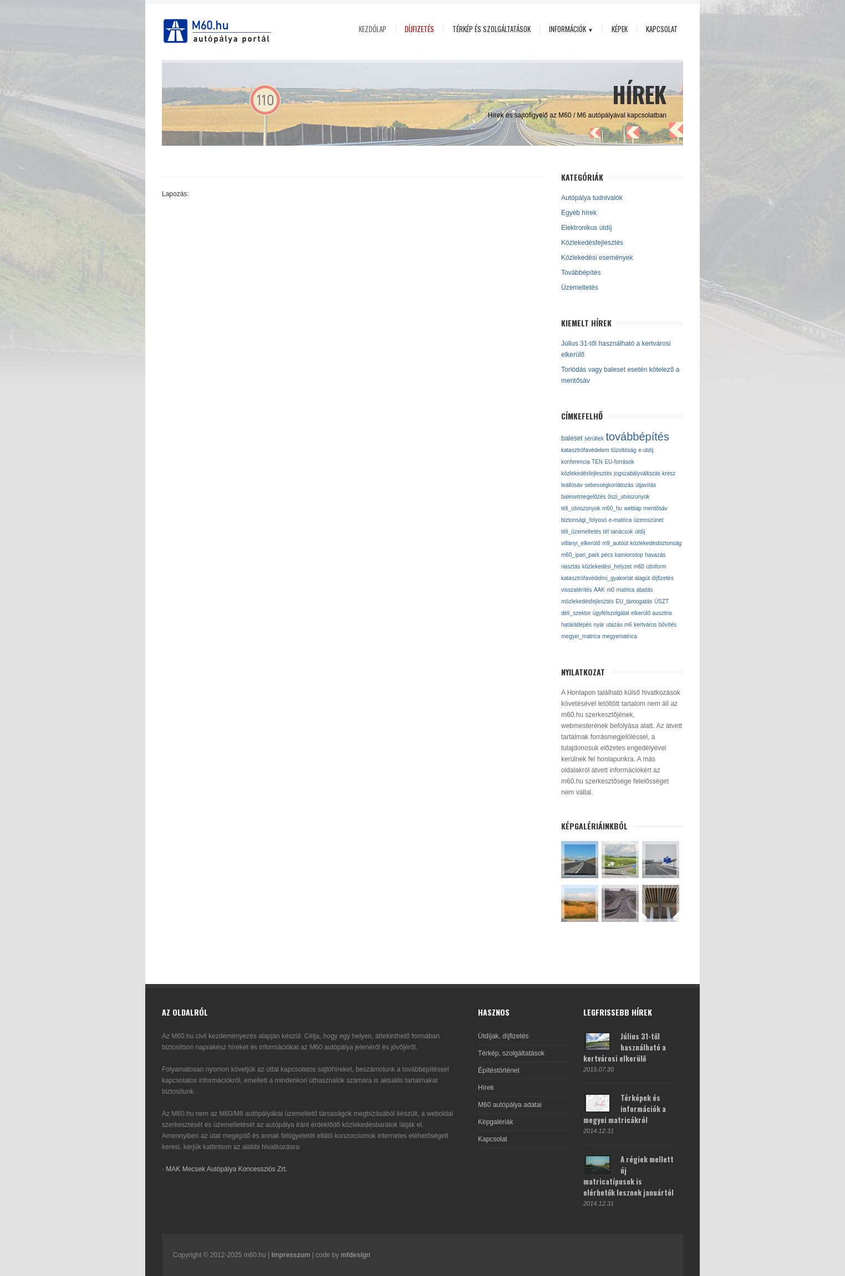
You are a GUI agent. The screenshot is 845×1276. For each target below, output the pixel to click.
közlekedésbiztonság (656, 543)
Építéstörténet (499, 1070)
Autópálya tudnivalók (592, 198)
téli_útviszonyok (580, 508)
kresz (668, 473)
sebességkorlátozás (608, 485)
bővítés (667, 625)
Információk (568, 29)
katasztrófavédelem (585, 450)
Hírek (486, 1087)
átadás (645, 590)
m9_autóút (615, 543)
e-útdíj (646, 450)
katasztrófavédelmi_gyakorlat (597, 578)
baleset (572, 438)
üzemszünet (649, 520)
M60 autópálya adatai (510, 1105)
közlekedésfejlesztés (586, 473)
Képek (620, 29)
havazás (655, 555)
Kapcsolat (662, 29)
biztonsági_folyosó (584, 520)
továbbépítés (637, 437)
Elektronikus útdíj (586, 228)
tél (606, 532)
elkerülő (640, 613)
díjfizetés (662, 578)
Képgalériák (495, 1122)
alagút (642, 578)
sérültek (594, 438)
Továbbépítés (580, 272)
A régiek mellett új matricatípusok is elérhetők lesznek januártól (628, 1176)
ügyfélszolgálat (611, 613)
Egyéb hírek (579, 213)
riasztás (570, 566)
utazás (614, 625)
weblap (633, 508)
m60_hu (612, 508)
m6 (628, 625)
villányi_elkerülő (580, 543)
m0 (610, 590)
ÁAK (599, 590)
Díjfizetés (419, 29)
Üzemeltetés (579, 287)
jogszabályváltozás (637, 473)
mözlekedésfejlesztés (587, 601)
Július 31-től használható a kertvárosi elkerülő (624, 1047)
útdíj (640, 532)
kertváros (645, 625)
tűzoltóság (624, 450)
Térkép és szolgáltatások (491, 29)
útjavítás (645, 485)
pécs (607, 555)
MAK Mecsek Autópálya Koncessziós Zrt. (226, 1169)
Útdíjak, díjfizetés (503, 1036)
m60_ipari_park (580, 555)
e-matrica (620, 520)
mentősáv (655, 508)
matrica (626, 590)
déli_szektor (576, 613)
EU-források (619, 462)
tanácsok (622, 532)
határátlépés (576, 625)
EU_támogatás (633, 601)
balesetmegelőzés (583, 497)
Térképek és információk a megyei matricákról (624, 1108)
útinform (656, 566)
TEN (597, 462)
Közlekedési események (597, 258)
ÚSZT (661, 601)
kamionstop (629, 555)
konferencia (575, 462)
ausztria (662, 613)
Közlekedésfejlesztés (592, 243)
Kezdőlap (372, 29)
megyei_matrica (580, 636)
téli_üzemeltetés (581, 532)
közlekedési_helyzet (607, 566)
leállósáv (572, 485)
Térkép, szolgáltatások (511, 1053)
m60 (639, 566)
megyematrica (619, 636)
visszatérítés (576, 590)
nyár (598, 625)
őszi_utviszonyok (629, 497)
